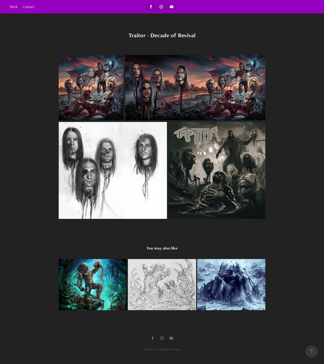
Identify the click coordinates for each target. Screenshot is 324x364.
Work (14, 6)
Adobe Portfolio (170, 349)
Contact (29, 6)
